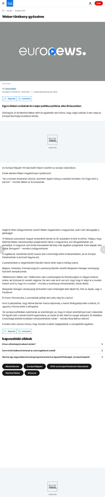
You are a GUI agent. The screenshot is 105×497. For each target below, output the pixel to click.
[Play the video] (52, 51)
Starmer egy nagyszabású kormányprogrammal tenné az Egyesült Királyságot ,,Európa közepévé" (46, 357)
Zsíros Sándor (10, 89)
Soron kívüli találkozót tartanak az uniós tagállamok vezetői (28, 350)
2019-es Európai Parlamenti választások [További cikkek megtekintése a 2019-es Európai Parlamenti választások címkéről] (69, 366)
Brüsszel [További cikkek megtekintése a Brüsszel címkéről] (32, 373)
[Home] (3, 10)
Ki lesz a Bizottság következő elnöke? (19, 344)
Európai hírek (20, 10)
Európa (9, 10)
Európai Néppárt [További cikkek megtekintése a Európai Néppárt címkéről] (34, 366)
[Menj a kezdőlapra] (10, 3)
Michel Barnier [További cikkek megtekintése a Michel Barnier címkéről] (12, 366)
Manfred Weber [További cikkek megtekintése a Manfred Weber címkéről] (13, 373)
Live (99, 3)
